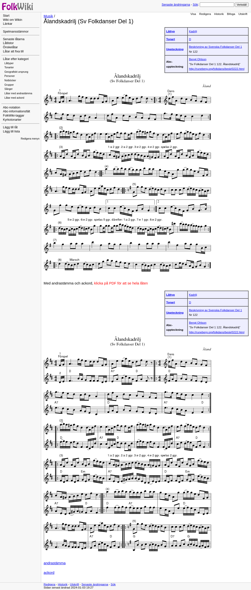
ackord (49, 573)
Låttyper (9, 63)
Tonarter (9, 67)
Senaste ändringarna (176, 4)
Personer (9, 76)
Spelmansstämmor (15, 31)
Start (6, 15)
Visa (193, 13)
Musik (48, 16)
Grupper (9, 84)
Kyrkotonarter (12, 119)
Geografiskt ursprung (16, 72)
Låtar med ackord (14, 97)
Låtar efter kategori (16, 59)
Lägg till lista (11, 131)
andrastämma (55, 563)
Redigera (205, 13)
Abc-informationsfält (16, 111)
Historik (219, 13)
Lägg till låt (10, 127)
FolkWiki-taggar (13, 115)
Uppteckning (175, 49)
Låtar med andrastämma (18, 93)
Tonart (170, 39)
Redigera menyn (30, 138)
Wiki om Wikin (12, 20)
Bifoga (231, 13)
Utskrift (242, 13)
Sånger (8, 89)
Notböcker (10, 80)
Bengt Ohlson (197, 59)
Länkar (7, 23)
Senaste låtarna (14, 39)
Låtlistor (8, 43)
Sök (195, 4)
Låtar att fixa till (13, 51)
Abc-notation (11, 107)
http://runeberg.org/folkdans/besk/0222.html (216, 68)
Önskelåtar (10, 47)
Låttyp (170, 31)
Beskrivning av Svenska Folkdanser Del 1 (215, 46)
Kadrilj (193, 31)
